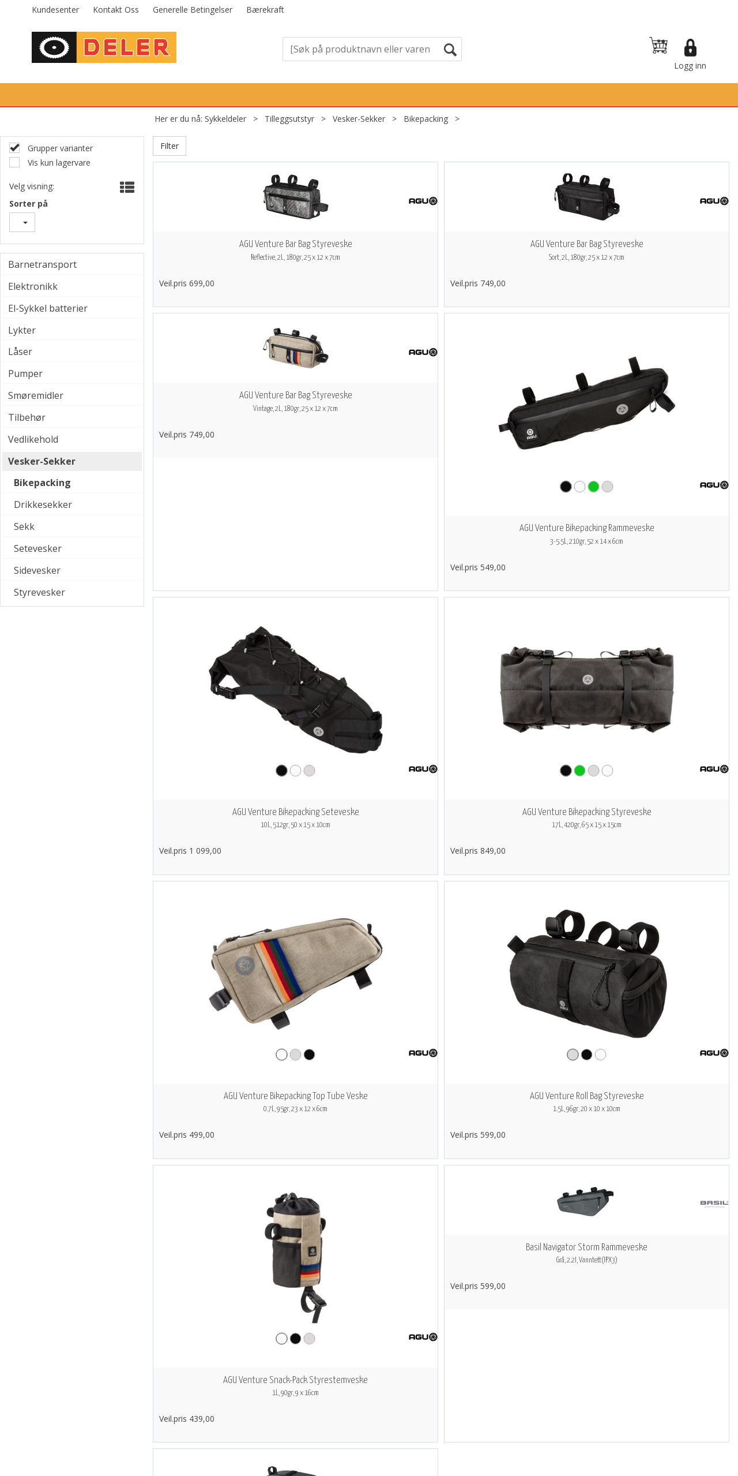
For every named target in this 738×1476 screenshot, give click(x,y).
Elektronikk (33, 286)
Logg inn (690, 65)
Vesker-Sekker (359, 118)
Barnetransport (42, 264)
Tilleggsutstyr (289, 118)
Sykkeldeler (225, 118)
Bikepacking (426, 118)
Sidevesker (37, 570)
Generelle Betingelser (192, 9)
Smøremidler (35, 395)
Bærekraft (265, 9)
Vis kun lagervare (58, 162)
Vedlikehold (33, 439)
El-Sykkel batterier (48, 308)
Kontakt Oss (116, 9)
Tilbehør (27, 417)
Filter (169, 145)
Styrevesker (39, 592)
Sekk (24, 526)
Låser (20, 351)
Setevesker (38, 548)
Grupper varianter (59, 148)
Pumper (25, 373)
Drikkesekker (43, 504)
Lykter (22, 330)
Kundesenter (55, 9)
